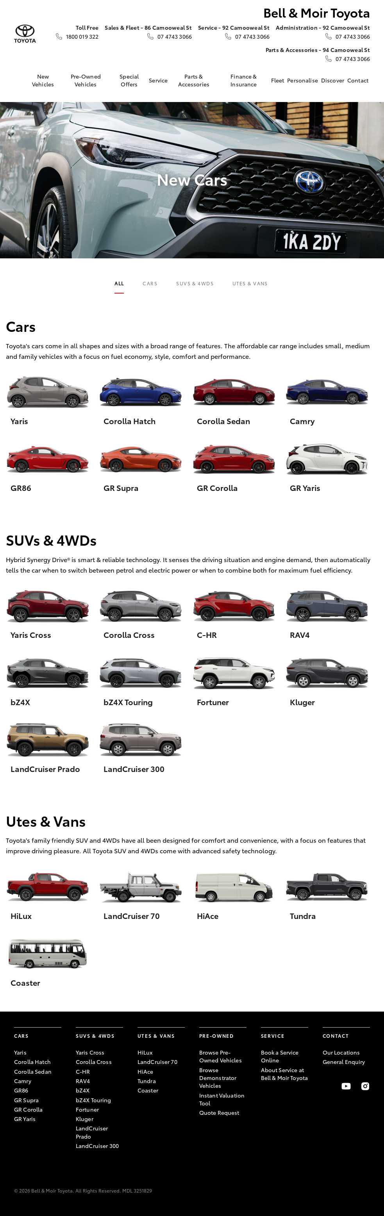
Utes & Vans (250, 283)
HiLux (145, 1052)
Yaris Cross (90, 1052)
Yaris (20, 1052)
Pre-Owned (216, 1035)
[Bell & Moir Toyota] (25, 34)
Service (158, 80)
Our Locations (341, 1052)
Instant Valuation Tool (222, 1099)
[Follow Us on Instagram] (365, 1086)
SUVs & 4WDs (195, 283)
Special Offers (129, 80)
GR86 (21, 1090)
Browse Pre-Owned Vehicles (220, 1056)
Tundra (147, 1081)
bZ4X (83, 1090)
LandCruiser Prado (92, 1132)
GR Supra (26, 1100)
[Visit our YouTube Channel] (346, 1086)
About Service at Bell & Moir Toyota (284, 1074)
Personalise (302, 80)
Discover (332, 80)
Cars (150, 283)
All (119, 283)
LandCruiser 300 (97, 1146)
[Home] (20, 80)
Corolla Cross (94, 1062)
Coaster (148, 1090)
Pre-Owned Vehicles (86, 80)
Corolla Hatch (32, 1062)
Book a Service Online (280, 1056)
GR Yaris (25, 1119)
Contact (357, 80)
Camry (22, 1081)
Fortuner (87, 1109)
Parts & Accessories (194, 80)
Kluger (84, 1119)
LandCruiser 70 (157, 1062)
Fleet (277, 80)
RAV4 (83, 1081)
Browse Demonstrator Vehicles (218, 1078)
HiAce (146, 1071)
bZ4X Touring (93, 1100)
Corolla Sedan (33, 1071)
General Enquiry (344, 1062)
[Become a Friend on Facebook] (327, 1086)
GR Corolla (28, 1109)
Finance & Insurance (243, 80)
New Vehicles (43, 80)
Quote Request (219, 1112)
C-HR (83, 1071)
